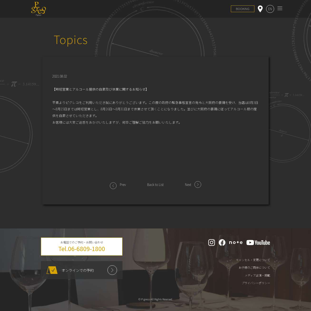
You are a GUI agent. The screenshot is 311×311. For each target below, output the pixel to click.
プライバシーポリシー (256, 283)
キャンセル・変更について (253, 260)
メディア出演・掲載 (257, 275)
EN (270, 8)
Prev (123, 184)
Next (188, 184)
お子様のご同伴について (254, 267)
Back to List (155, 184)
